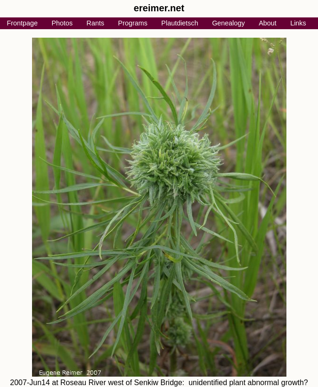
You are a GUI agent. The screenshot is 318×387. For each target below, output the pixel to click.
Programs (132, 23)
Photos (62, 23)
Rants (96, 23)
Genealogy (228, 23)
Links (298, 23)
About (268, 23)
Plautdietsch (179, 23)
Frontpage (22, 23)
